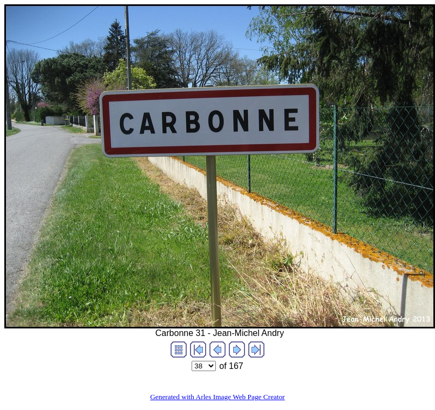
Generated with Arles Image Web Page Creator (217, 397)
